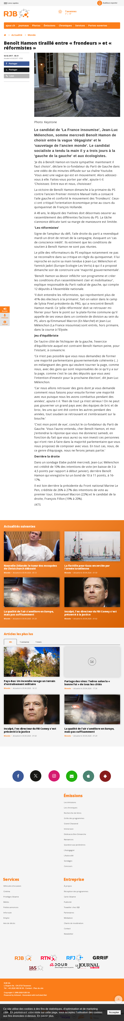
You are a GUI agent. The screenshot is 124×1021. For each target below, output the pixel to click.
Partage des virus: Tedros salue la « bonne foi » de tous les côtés (87, 682)
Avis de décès (9, 923)
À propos (68, 886)
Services (80, 25)
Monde (32, 34)
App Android (105, 776)
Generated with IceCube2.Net (34, 995)
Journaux (23, 25)
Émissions (49, 25)
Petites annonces (10, 907)
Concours (68, 866)
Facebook (18, 776)
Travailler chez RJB (72, 907)
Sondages (68, 861)
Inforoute (7, 913)
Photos (36, 25)
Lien (10, 76)
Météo (6, 902)
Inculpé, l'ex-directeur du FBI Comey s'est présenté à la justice (90, 613)
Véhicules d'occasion (12, 886)
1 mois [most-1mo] (38, 642)
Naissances (68, 839)
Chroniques (65, 25)
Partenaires (69, 913)
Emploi (6, 918)
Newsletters (71, 776)
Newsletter (68, 934)
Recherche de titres (72, 813)
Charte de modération (73, 923)
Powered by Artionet (12, 995)
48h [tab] (10, 642)
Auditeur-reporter (107, 3)
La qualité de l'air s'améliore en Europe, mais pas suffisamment (29, 613)
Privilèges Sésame (11, 897)
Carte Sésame (70, 897)
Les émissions (70, 802)
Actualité (16, 34)
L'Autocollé (68, 855)
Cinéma (6, 891)
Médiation (68, 918)
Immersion (68, 829)
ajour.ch (10, 25)
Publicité (68, 902)
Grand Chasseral (71, 823)
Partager (11, 63)
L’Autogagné (69, 850)
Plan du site (38, 988)
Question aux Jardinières (74, 845)
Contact (67, 928)
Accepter (114, 1012)
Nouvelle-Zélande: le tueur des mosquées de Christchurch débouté (30, 567)
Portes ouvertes (97, 25)
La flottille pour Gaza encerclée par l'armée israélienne (87, 567)
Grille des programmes (74, 818)
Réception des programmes (76, 891)
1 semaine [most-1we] (24, 642)
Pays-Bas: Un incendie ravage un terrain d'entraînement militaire (29, 682)
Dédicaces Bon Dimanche (75, 834)
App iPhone (88, 776)
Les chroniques (70, 808)
